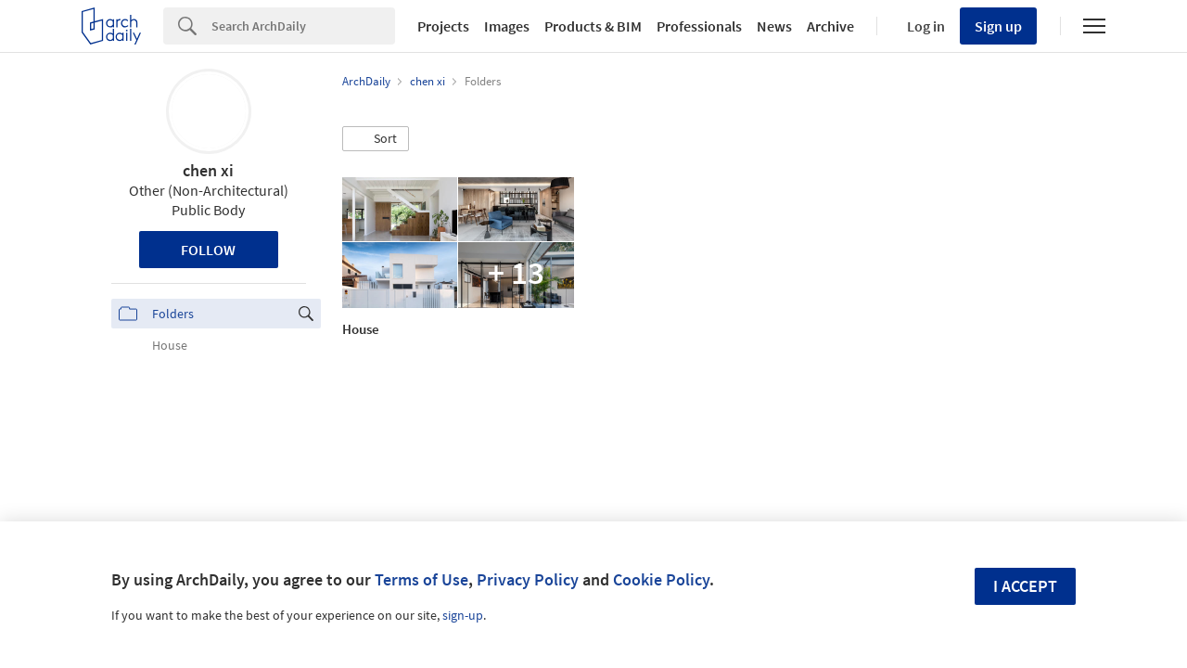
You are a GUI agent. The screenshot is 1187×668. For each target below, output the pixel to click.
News (774, 26)
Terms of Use (421, 579)
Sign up (998, 26)
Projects (443, 26)
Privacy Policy (528, 579)
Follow (208, 249)
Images (507, 26)
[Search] (303, 26)
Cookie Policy (661, 579)
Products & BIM (593, 26)
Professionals (699, 26)
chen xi (208, 170)
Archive (830, 26)
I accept (1025, 586)
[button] (375, 139)
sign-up (462, 615)
